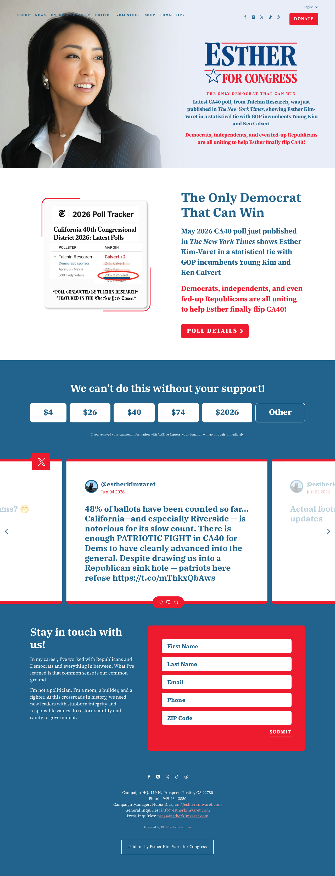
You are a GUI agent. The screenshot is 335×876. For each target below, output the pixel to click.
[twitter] (261, 17)
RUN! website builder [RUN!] (176, 827)
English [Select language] (311, 7)
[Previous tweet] (6, 531)
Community (172, 15)
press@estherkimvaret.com (182, 816)
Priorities (100, 15)
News (40, 15)
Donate (304, 19)
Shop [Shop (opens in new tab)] (150, 15)
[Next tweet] (328, 531)
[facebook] (245, 17)
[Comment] (168, 602)
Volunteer (128, 15)
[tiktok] (270, 17)
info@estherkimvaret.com (185, 810)
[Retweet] (176, 602)
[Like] (161, 602)
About (23, 15)
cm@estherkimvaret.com (198, 804)
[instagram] (253, 17)
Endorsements (67, 15)
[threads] (278, 17)
